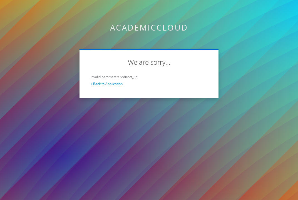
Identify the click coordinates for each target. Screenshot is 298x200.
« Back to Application (107, 83)
